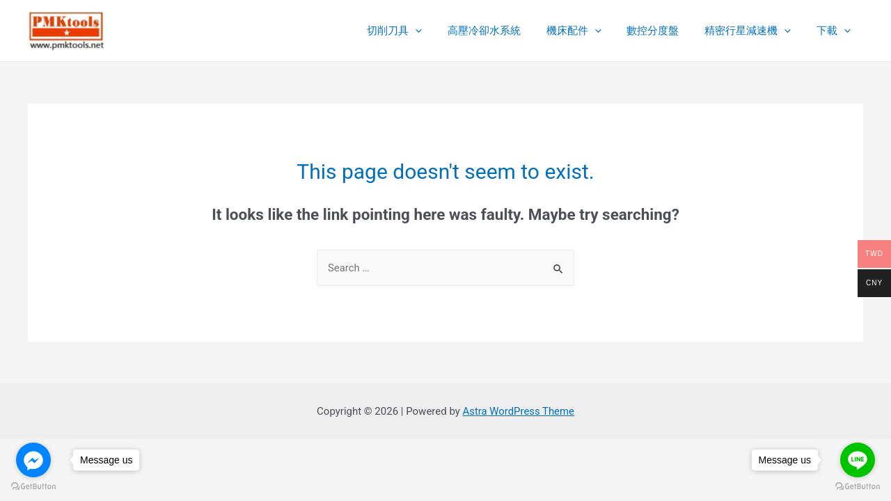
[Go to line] (857, 460)
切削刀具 (420, 30)
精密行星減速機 (754, 30)
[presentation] (441, 30)
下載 (836, 30)
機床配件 (589, 30)
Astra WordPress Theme (518, 411)
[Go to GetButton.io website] (33, 486)
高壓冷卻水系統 (505, 30)
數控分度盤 (664, 30)
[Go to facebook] (33, 460)
